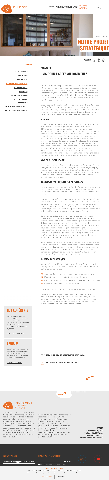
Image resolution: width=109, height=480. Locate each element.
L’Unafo (52, 7)
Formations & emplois (94, 435)
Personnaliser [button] (47, 476)
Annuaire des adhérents (93, 432)
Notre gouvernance (19, 95)
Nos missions (22, 80)
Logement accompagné (94, 430)
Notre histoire (21, 72)
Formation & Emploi (68, 7)
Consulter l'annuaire (15, 334)
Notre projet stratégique (16, 83)
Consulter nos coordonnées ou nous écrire (19, 462)
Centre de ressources (59, 7)
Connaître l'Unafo (14, 362)
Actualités (99, 429)
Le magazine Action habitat (16, 107)
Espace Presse (75, 7)
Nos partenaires (20, 99)
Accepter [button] (61, 477)
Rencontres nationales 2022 (91, 437)
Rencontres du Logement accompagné (83, 6)
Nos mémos (23, 91)
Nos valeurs (22, 76)
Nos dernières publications (16, 110)
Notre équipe (22, 103)
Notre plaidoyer (20, 87)
